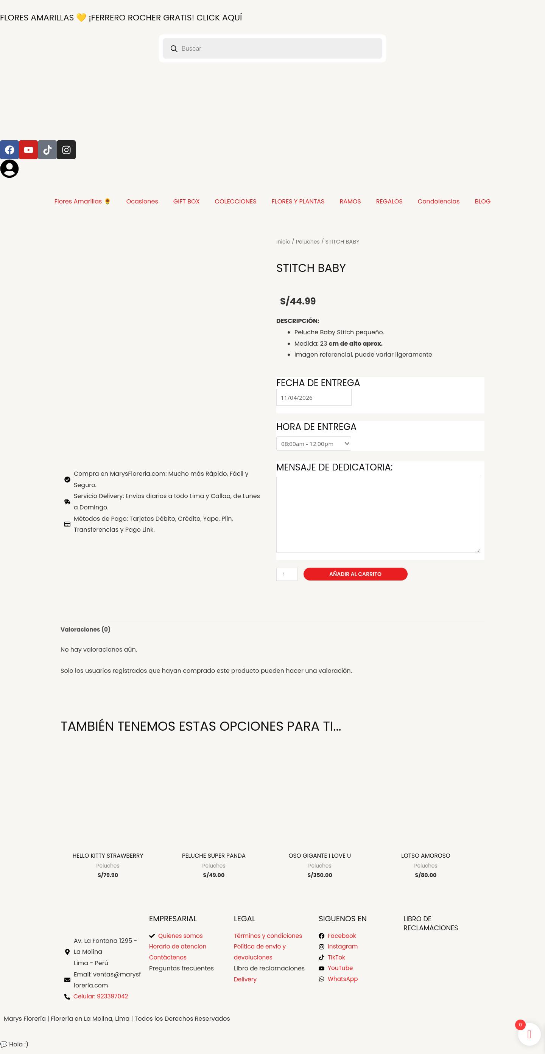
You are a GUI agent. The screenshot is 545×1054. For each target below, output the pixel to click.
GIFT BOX (186, 201)
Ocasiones (142, 201)
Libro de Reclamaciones (434, 926)
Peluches (309, 241)
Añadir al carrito (356, 576)
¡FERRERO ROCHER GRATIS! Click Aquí (132, 17)
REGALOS (389, 201)
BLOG (483, 201)
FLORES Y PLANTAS (298, 201)
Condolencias (439, 201)
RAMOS (350, 201)
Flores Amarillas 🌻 (82, 201)
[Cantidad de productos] (287, 576)
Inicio (283, 241)
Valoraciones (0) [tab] (87, 632)
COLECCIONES (236, 201)
